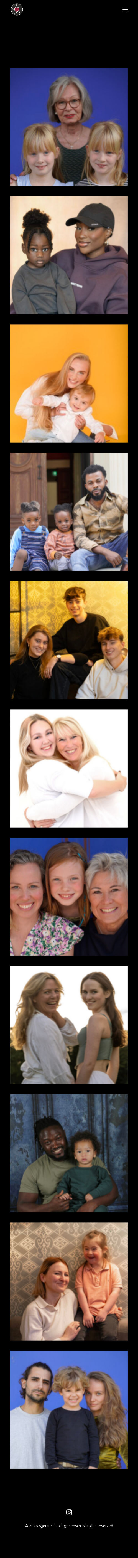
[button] (125, 9)
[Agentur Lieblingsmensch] (41, 9)
